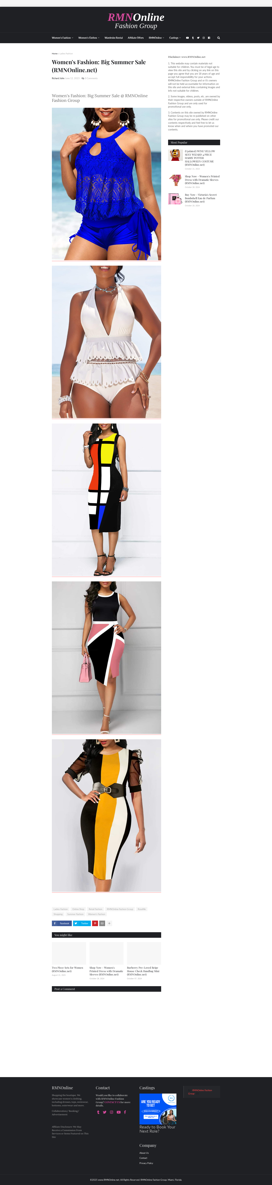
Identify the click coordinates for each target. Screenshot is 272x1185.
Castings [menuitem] (173, 37)
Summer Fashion (75, 914)
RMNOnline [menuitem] (155, 37)
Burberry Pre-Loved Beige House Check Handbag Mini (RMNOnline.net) (143, 971)
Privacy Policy (146, 1163)
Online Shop (78, 909)
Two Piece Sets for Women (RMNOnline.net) (67, 969)
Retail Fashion (95, 909)
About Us (144, 1153)
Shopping (58, 914)
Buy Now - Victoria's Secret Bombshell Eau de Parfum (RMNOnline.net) (201, 198)
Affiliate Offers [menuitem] (136, 37)
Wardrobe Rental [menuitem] (114, 37)
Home (54, 53)
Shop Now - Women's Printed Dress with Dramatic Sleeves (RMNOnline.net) (106, 971)
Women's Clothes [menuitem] (87, 37)
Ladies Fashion (66, 53)
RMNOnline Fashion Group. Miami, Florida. (161, 1179)
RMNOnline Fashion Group (120, 909)
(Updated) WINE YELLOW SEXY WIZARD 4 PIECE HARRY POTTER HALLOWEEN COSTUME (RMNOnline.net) (200, 157)
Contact (143, 1158)
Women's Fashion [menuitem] (61, 37)
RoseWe (142, 909)
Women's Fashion (96, 914)
